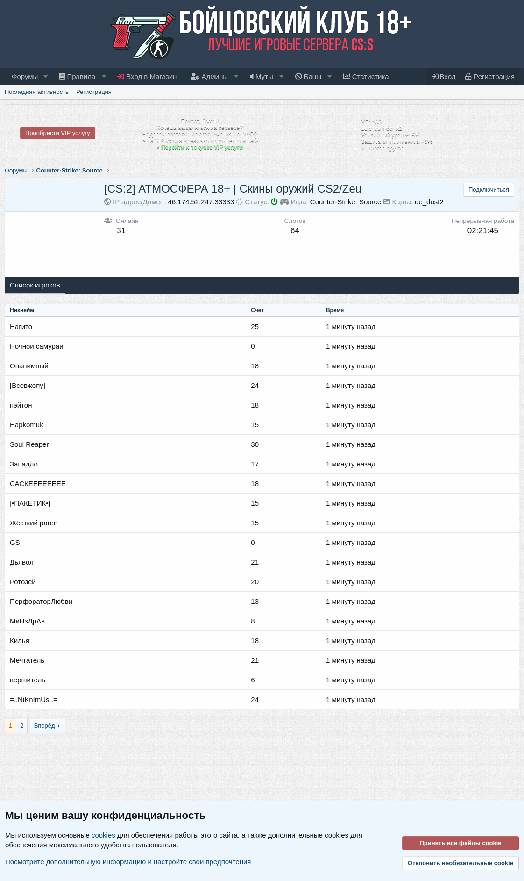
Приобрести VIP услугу (57, 132)
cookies (103, 835)
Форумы (25, 76)
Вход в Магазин (147, 76)
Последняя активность (37, 91)
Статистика (366, 76)
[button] (45, 76)
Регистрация (94, 91)
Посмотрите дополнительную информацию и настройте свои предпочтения (128, 862)
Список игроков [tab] (35, 285)
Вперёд (44, 725)
